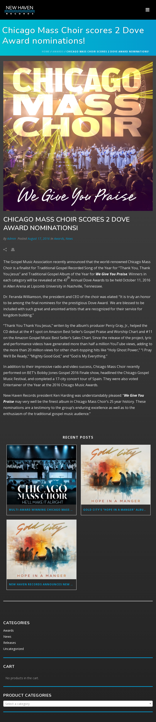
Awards (58, 51)
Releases (9, 643)
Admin (11, 238)
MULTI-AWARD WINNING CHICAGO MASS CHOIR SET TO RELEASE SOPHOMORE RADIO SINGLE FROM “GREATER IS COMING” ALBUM (42, 510)
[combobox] (78, 704)
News (69, 238)
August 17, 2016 (39, 238)
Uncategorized (13, 649)
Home (46, 51)
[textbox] (78, 704)
